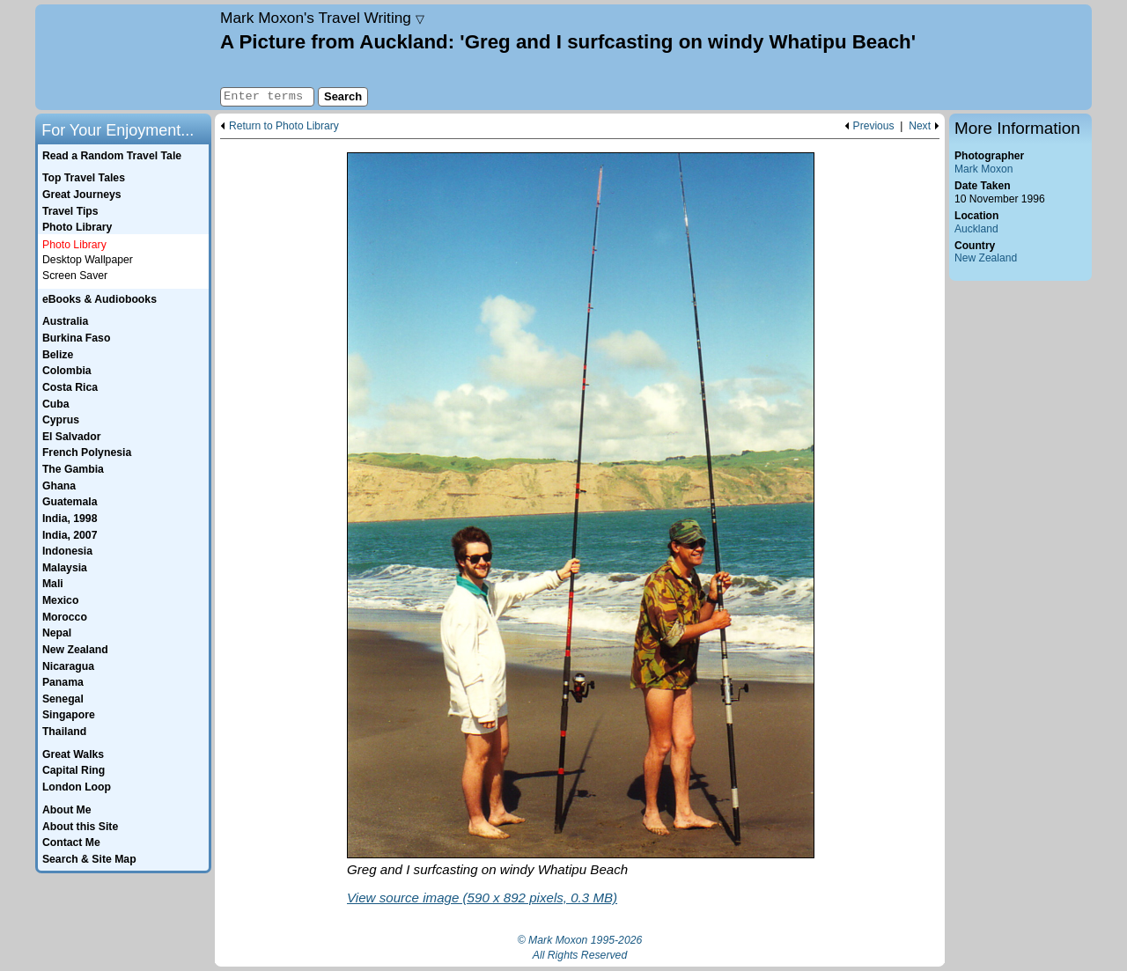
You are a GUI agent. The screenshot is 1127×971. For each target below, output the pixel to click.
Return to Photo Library (284, 126)
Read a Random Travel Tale (111, 156)
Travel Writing (322, 17)
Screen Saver (74, 275)
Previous (874, 126)
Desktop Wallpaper (87, 260)
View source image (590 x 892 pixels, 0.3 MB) (482, 897)
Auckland (976, 229)
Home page (125, 57)
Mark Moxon (983, 169)
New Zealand (985, 258)
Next (920, 126)
